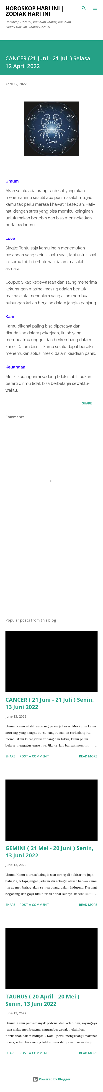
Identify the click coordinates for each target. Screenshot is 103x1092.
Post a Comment (34, 756)
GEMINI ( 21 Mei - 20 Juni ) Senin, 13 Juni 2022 (49, 851)
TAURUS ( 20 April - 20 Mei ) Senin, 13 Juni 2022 (42, 1000)
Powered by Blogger (51, 1079)
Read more (88, 756)
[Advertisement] (51, 571)
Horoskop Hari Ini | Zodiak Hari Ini (34, 10)
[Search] (84, 8)
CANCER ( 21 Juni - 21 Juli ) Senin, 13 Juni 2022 (49, 703)
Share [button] (87, 403)
